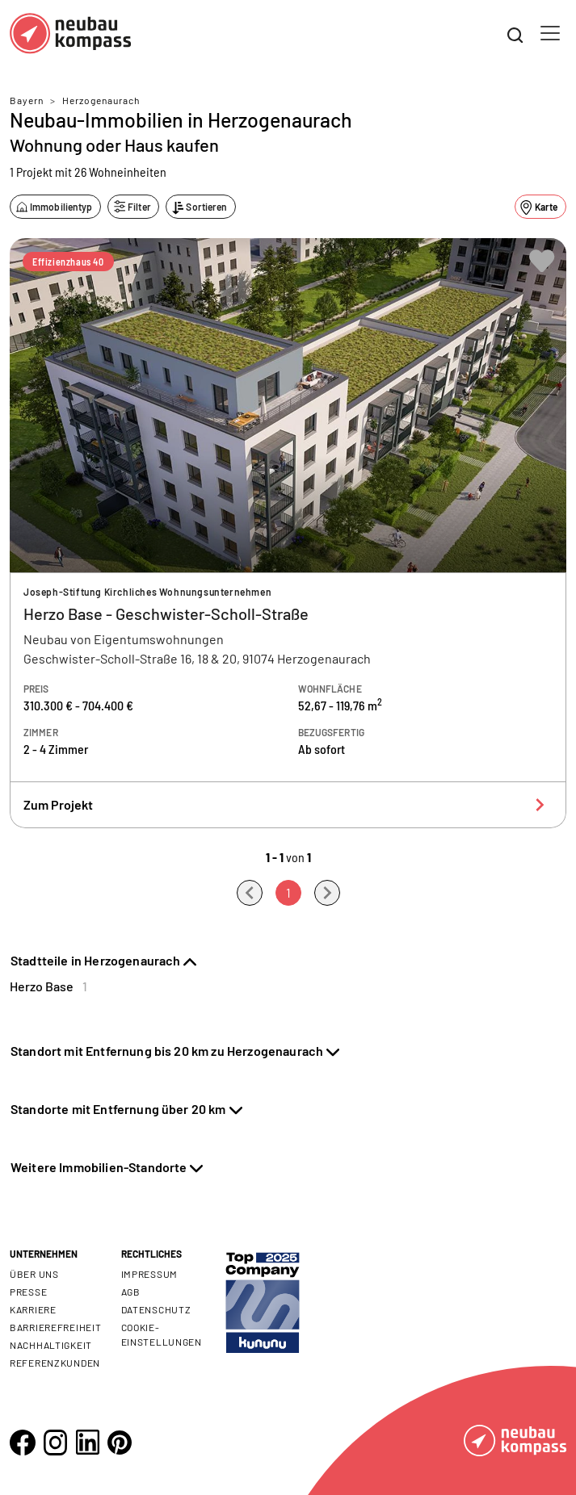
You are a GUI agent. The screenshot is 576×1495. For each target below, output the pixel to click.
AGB (131, 1291)
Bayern (27, 100)
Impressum (149, 1273)
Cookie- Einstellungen (161, 1334)
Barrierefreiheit (56, 1327)
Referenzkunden (55, 1362)
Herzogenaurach (101, 100)
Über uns (34, 1273)
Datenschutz (156, 1309)
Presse (28, 1291)
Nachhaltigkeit (51, 1345)
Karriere (33, 1309)
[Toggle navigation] (550, 33)
